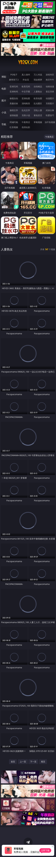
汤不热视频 (50, 122)
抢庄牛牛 (50, 79)
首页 (13, 761)
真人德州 (26, 74)
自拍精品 (38, 86)
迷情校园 (14, 115)
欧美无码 (26, 86)
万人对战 (38, 74)
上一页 (23, 761)
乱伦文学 (26, 110)
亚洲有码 (14, 91)
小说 (3, 112)
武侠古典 (50, 110)
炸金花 (26, 79)
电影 (3, 88)
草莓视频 (38, 122)
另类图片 (50, 103)
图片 (3, 100)
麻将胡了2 (14, 79)
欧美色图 (38, 98)
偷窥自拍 (14, 98)
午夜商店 (26, 122)
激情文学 (14, 110)
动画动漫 (50, 86)
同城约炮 (14, 122)
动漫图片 (50, 98)
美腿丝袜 (14, 103)
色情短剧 (26, 127)
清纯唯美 (26, 103)
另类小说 (26, 115)
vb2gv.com (28, 62)
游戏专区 (50, 74)
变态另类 (50, 91)
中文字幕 (26, 91)
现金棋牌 (38, 79)
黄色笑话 (38, 115)
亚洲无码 (14, 86)
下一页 (33, 761)
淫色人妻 (38, 110)
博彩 (3, 76)
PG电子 (13, 74)
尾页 (43, 761)
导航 (3, 124)
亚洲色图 (26, 98)
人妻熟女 (38, 91)
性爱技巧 (50, 115)
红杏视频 (14, 127)
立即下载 (45, 850)
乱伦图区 (38, 103)
